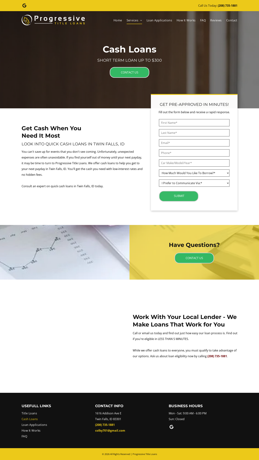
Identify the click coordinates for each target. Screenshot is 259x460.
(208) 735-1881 (227, 6)
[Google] (24, 6)
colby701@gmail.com (110, 431)
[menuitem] (115, 20)
